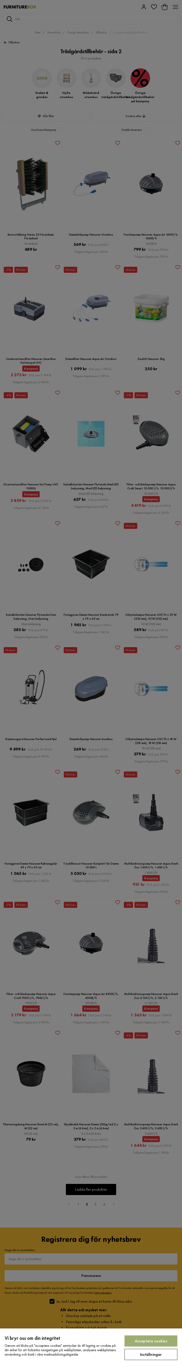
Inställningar (151, 1354)
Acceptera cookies (151, 1341)
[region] (91, 1347)
